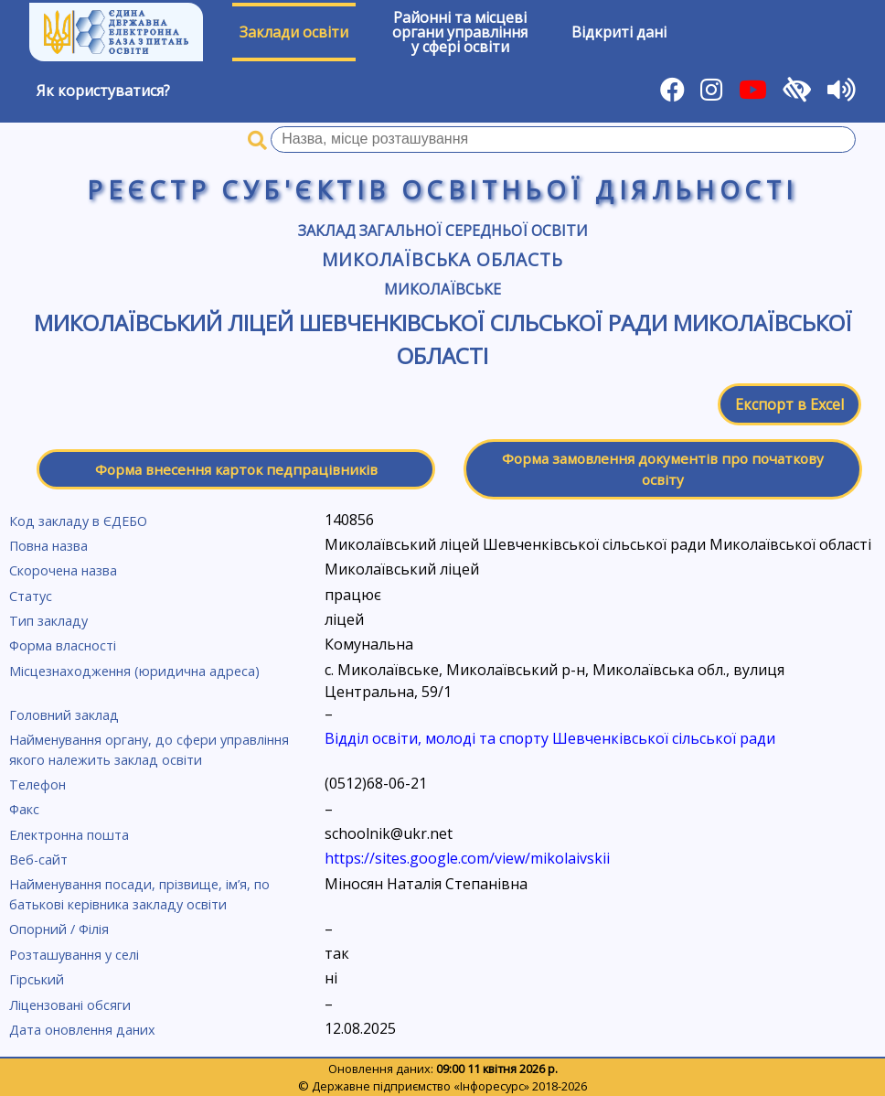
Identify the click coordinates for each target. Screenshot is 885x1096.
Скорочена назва (63, 570)
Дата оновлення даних (82, 1029)
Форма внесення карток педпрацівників (236, 469)
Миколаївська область (442, 259)
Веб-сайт (38, 859)
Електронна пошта (69, 834)
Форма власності (62, 645)
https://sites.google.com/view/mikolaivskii (467, 858)
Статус (30, 596)
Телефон (37, 784)
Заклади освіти (294, 32)
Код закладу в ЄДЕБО (78, 521)
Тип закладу (48, 620)
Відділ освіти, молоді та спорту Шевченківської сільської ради (550, 738)
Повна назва (48, 545)
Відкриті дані (618, 32)
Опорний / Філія (59, 929)
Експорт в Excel (789, 404)
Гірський (36, 979)
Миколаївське (442, 289)
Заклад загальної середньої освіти (443, 230)
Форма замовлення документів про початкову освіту (663, 469)
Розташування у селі (74, 954)
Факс (24, 809)
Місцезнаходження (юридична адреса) (134, 671)
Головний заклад (64, 715)
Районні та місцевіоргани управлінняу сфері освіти (460, 32)
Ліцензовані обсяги (70, 1005)
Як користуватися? (103, 91)
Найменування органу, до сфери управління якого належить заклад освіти (149, 749)
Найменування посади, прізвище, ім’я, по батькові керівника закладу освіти (139, 894)
